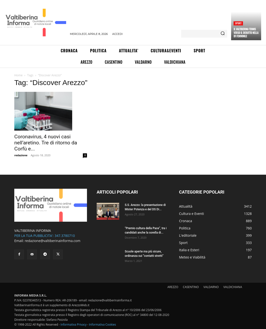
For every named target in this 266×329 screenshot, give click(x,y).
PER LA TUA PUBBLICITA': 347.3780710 (44, 235)
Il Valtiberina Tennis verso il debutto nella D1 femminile (246, 32)
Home (18, 75)
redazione (20, 155)
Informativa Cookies (102, 324)
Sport (238, 23)
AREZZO (172, 287)
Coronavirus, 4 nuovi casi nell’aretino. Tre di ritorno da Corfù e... (45, 143)
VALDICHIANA (232, 287)
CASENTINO (191, 287)
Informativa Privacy (73, 324)
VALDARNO (211, 287)
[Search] (222, 34)
